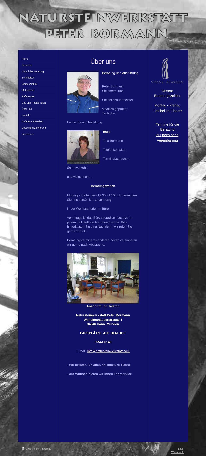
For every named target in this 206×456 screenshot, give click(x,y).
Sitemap (46, 448)
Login (181, 448)
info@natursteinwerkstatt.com (108, 351)
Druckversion (31, 448)
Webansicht (177, 452)
